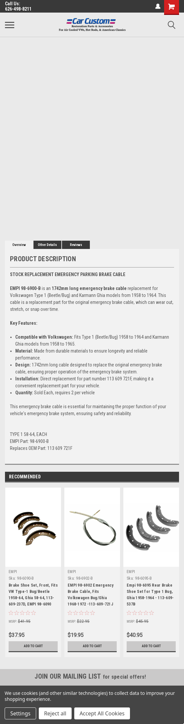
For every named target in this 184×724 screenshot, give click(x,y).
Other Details (47, 245)
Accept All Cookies (102, 713)
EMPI (13, 571)
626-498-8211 (18, 9)
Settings (20, 713)
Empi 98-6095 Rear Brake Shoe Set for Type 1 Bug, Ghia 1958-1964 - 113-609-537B (150, 594)
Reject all (55, 713)
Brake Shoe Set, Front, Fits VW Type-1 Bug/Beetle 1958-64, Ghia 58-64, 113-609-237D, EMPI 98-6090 (33, 594)
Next (173, 476)
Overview (19, 245)
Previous (164, 476)
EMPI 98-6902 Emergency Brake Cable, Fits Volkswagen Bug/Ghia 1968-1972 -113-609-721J (91, 594)
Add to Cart (33, 646)
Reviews (76, 245)
